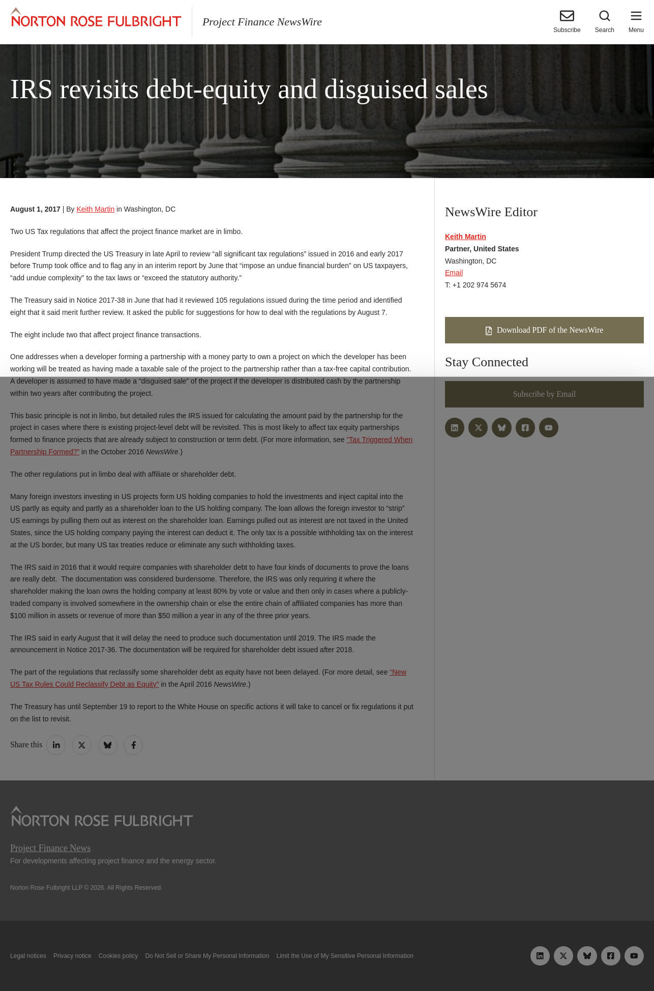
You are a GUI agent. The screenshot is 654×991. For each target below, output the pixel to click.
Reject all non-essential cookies (456, 959)
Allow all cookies (202, 959)
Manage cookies (327, 959)
